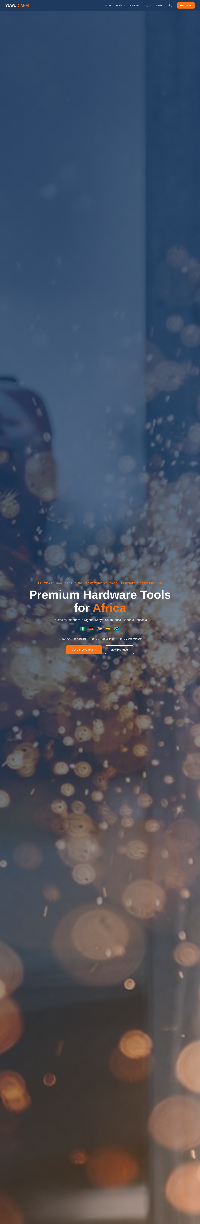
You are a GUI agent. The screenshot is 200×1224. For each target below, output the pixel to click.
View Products (119, 649)
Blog (170, 5)
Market (159, 5)
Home (108, 5)
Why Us (147, 5)
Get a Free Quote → (84, 649)
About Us (134, 5)
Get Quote (185, 5)
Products (120, 5)
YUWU (17, 5)
